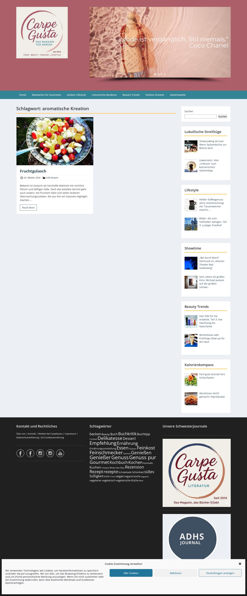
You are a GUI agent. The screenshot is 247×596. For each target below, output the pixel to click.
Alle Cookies (131, 573)
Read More (28, 207)
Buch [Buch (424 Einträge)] (114, 434)
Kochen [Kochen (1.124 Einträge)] (135, 462)
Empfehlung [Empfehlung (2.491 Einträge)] (103, 443)
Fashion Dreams (154, 94)
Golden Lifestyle (76, 94)
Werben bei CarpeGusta (50, 433)
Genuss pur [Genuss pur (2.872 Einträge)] (142, 457)
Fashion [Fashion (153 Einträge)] (132, 448)
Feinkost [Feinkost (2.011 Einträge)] (146, 447)
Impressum (70, 433)
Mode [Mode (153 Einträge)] (112, 467)
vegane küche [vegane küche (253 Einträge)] (132, 476)
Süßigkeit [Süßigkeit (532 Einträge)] (97, 476)
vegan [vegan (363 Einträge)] (120, 476)
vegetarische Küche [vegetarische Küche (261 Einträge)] (127, 480)
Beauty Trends (131, 94)
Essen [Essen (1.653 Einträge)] (122, 448)
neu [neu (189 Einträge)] (118, 467)
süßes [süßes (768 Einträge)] (149, 471)
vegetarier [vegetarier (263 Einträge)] (95, 480)
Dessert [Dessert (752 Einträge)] (129, 438)
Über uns (21, 433)
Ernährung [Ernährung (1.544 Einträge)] (127, 443)
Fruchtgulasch (33, 170)
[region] (160, 45)
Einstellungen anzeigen (220, 573)
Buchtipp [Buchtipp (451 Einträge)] (143, 434)
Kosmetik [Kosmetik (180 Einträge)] (148, 463)
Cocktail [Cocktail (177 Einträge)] (93, 439)
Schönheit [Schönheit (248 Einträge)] (138, 472)
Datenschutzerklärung (27, 437)
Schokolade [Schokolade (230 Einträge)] (125, 472)
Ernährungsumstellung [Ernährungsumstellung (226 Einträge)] (103, 448)
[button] (240, 563)
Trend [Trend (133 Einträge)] (112, 476)
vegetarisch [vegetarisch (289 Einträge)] (108, 480)
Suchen (189, 111)
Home (22, 94)
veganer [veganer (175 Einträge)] (145, 476)
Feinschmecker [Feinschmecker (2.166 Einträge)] (106, 452)
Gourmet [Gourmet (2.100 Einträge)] (99, 462)
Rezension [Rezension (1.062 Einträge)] (134, 467)
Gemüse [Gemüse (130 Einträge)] (127, 453)
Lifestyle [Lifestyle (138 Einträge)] (105, 467)
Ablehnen (175, 573)
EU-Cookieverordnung (52, 437)
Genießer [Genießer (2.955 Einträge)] (100, 457)
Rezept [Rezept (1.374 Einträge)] (96, 471)
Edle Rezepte (52, 177)
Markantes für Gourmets (46, 94)
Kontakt (32, 433)
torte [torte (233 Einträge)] (107, 476)
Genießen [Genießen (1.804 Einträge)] (141, 452)
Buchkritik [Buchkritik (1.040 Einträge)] (127, 433)
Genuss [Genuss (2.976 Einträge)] (120, 457)
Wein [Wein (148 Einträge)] (141, 480)
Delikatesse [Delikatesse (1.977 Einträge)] (110, 438)
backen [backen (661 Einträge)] (95, 433)
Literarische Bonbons (104, 94)
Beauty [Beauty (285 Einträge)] (106, 434)
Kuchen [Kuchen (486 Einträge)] (95, 467)
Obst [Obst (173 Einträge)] (122, 467)
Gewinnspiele (178, 94)
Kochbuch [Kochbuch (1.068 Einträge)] (119, 462)
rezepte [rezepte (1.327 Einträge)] (111, 471)
